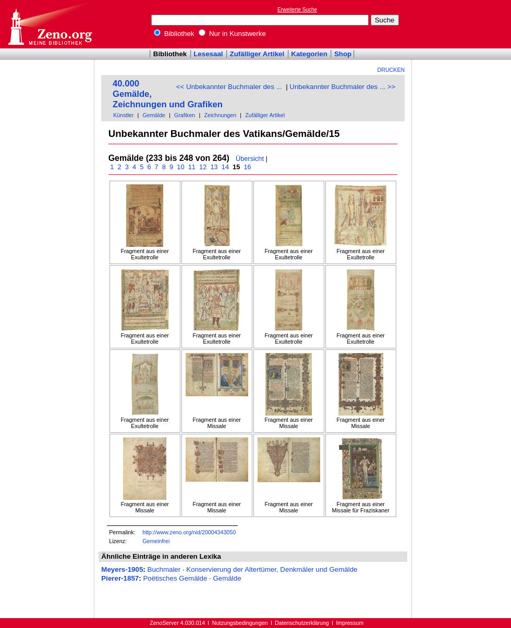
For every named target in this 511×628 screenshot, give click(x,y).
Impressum (349, 623)
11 (191, 167)
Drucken (391, 70)
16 (247, 167)
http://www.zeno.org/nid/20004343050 (189, 532)
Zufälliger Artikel (257, 54)
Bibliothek (174, 33)
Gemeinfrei (155, 541)
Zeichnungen (220, 115)
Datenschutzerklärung (302, 623)
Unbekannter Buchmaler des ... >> (342, 87)
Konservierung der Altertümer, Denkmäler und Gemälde (271, 569)
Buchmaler (164, 569)
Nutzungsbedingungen (240, 623)
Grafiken (184, 115)
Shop (342, 54)
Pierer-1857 (120, 578)
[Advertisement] (47, 90)
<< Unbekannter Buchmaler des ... (229, 87)
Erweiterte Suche (297, 9)
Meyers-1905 (122, 569)
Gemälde (154, 115)
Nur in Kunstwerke (232, 33)
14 (225, 167)
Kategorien (309, 54)
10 (180, 167)
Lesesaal (208, 54)
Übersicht (250, 158)
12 (202, 167)
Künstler (123, 115)
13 (214, 167)
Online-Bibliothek (49, 24)
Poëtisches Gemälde (175, 578)
